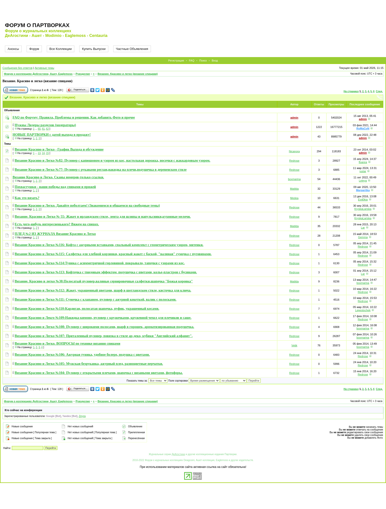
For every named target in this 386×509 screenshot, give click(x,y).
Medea (294, 198)
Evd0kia (363, 199)
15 (47, 153)
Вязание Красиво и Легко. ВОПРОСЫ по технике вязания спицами (67, 343)
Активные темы (44, 67)
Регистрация (176, 60)
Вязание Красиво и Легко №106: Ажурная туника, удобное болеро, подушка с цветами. (82, 354)
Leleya (363, 180)
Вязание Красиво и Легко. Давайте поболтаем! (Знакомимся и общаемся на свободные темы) (87, 205)
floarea (363, 162)
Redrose (294, 160)
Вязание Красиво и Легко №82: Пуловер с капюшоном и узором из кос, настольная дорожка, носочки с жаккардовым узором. (112, 160)
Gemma (363, 237)
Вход (215, 60)
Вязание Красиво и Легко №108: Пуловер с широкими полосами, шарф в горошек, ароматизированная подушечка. (104, 327)
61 (43, 128)
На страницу (351, 91)
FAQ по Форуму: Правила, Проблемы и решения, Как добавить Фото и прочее (74, 117)
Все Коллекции (60, 49)
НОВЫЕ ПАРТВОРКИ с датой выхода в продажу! (52, 135)
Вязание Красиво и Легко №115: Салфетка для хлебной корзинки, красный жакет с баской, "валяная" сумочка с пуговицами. (113, 254)
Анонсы (13, 49)
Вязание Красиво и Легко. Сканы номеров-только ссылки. (58, 177)
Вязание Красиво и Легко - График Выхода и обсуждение (59, 149)
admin (294, 117)
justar (363, 171)
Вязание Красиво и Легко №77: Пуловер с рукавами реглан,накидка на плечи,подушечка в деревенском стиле (101, 169)
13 (39, 153)
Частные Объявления (132, 49)
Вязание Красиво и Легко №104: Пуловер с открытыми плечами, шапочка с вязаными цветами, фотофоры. (99, 373)
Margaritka (363, 190)
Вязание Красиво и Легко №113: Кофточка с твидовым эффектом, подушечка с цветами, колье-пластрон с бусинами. (106, 272)
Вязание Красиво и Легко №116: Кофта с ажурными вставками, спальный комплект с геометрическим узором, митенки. (109, 245)
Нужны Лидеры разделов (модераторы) (45, 125)
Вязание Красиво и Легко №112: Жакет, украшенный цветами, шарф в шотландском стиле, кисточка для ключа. (103, 290)
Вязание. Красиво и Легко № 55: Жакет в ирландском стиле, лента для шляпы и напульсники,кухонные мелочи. (103, 216)
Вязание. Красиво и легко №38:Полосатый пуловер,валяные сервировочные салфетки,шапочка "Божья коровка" (104, 281)
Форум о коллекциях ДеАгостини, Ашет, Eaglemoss (38, 73)
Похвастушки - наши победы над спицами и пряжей (55, 187)
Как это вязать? (27, 198)
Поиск (203, 60)
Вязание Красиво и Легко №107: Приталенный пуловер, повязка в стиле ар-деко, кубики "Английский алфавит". (104, 336)
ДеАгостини (178, 454)
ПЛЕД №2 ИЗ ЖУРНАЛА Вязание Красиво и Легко (55, 234)
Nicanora (294, 151)
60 (39, 128)
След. (379, 91)
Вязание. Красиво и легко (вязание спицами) (127, 73)
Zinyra (82, 416)
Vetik (294, 345)
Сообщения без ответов (17, 67)
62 (47, 128)
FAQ (191, 60)
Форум (34, 49)
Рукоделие (83, 73)
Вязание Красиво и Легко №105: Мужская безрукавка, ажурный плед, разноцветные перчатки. (89, 364)
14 (43, 153)
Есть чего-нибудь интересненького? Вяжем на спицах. (57, 224)
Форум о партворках (37, 25)
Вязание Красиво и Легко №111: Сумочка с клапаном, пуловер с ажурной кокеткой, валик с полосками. (96, 299)
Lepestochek (362, 310)
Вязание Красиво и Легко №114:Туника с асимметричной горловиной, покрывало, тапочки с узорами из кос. (100, 263)
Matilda (294, 188)
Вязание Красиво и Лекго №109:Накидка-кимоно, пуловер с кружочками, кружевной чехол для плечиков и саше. (103, 318)
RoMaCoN (363, 128)
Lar (363, 227)
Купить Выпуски (94, 49)
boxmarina (294, 179)
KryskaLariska (362, 208)
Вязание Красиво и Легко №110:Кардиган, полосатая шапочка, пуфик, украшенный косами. (87, 308)
